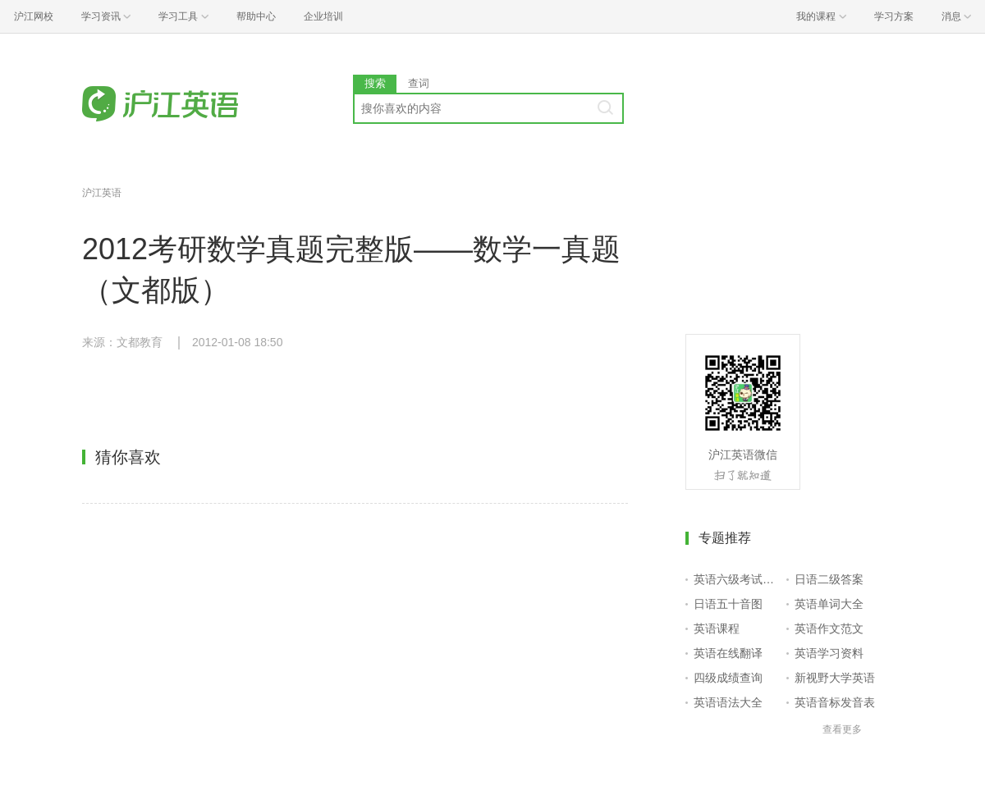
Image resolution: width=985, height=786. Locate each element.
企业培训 (323, 16)
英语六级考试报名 (737, 579)
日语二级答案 (829, 579)
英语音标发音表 (835, 702)
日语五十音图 (728, 603)
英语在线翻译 (728, 653)
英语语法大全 (728, 702)
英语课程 (717, 628)
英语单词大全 (829, 603)
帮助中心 (256, 16)
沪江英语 (101, 193)
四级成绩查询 (728, 677)
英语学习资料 (829, 653)
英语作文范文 (829, 628)
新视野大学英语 (835, 677)
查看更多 (842, 729)
